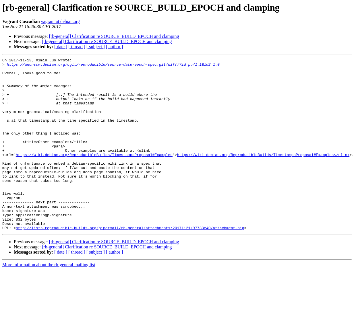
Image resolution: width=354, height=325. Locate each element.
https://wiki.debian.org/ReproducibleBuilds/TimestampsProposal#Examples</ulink (263, 174)
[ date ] (60, 46)
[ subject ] (95, 46)
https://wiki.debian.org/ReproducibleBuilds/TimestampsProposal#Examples (94, 174)
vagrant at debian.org (60, 21)
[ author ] (114, 46)
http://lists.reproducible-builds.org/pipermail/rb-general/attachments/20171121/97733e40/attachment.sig (130, 262)
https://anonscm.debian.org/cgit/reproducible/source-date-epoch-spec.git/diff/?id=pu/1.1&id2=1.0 (113, 66)
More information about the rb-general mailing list (48, 299)
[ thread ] (76, 46)
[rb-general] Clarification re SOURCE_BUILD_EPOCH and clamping (114, 36)
